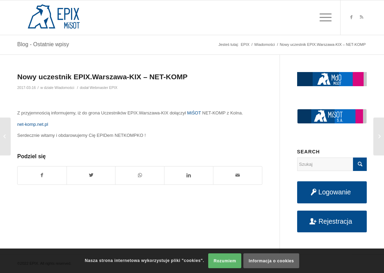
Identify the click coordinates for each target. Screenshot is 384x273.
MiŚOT (194, 112)
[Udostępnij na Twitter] (91, 175)
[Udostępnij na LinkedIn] (188, 175)
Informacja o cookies (271, 261)
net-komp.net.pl (32, 124)
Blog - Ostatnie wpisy (43, 44)
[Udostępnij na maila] (237, 175)
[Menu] (323, 17)
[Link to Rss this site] (361, 17)
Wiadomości (64, 87)
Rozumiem (225, 261)
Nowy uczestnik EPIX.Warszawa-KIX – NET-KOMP (102, 77)
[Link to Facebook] (351, 17)
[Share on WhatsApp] (139, 175)
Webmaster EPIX (103, 87)
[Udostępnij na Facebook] (42, 175)
